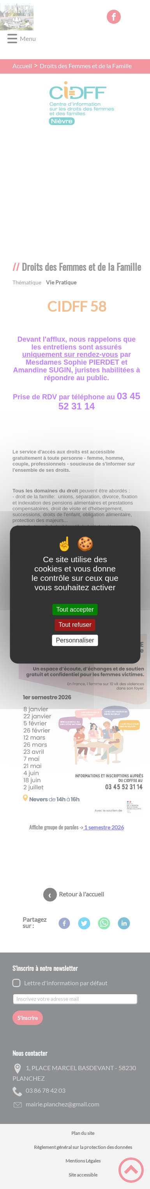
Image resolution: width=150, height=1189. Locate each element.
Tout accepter (75, 609)
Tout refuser (74, 625)
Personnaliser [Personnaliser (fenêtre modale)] (75, 640)
